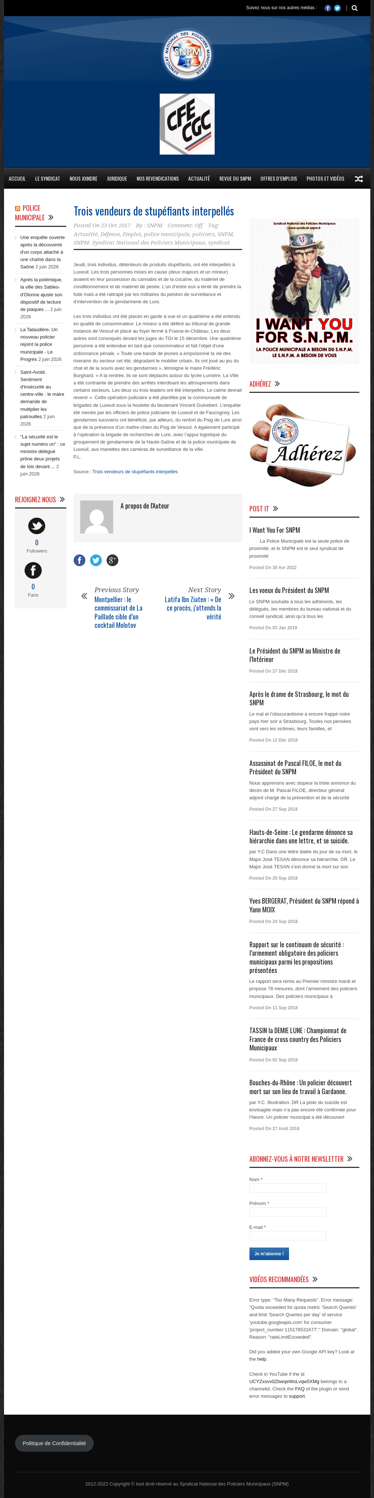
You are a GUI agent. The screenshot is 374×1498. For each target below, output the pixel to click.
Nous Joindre (83, 178)
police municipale (166, 234)
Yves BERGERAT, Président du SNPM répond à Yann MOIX (304, 905)
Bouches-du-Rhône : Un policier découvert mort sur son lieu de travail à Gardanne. (300, 1087)
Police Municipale (30, 212)
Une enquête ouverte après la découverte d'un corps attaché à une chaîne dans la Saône (43, 252)
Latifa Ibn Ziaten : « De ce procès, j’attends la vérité (193, 607)
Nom (256, 1179)
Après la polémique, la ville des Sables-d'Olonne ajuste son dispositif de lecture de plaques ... (42, 294)
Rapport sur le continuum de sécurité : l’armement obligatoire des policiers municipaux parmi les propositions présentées (296, 957)
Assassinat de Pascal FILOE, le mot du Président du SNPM (295, 767)
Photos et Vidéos (325, 178)
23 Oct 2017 (115, 225)
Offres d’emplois (278, 178)
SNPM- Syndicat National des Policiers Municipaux (139, 242)
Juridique (117, 178)
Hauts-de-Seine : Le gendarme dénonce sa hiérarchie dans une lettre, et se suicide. (301, 836)
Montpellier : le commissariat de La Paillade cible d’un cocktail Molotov (118, 612)
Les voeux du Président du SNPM (289, 590)
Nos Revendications (158, 178)
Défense (110, 234)
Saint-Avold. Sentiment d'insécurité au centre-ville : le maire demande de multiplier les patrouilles (42, 394)
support (297, 1396)
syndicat (219, 242)
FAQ (300, 1389)
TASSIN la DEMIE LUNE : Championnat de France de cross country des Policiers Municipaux (298, 1038)
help (261, 1359)
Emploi (132, 234)
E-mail (257, 1227)
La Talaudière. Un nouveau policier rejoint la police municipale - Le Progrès (39, 344)
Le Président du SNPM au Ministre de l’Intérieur (294, 655)
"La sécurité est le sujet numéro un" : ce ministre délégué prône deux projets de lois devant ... (43, 451)
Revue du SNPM (235, 178)
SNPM (154, 225)
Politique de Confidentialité (54, 1443)
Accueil (17, 178)
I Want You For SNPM (274, 530)
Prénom (259, 1203)
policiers (203, 234)
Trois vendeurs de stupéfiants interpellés (154, 210)
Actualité (199, 178)
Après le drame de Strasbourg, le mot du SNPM (299, 698)
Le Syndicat (47, 178)
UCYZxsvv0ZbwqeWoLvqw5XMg (284, 1381)
